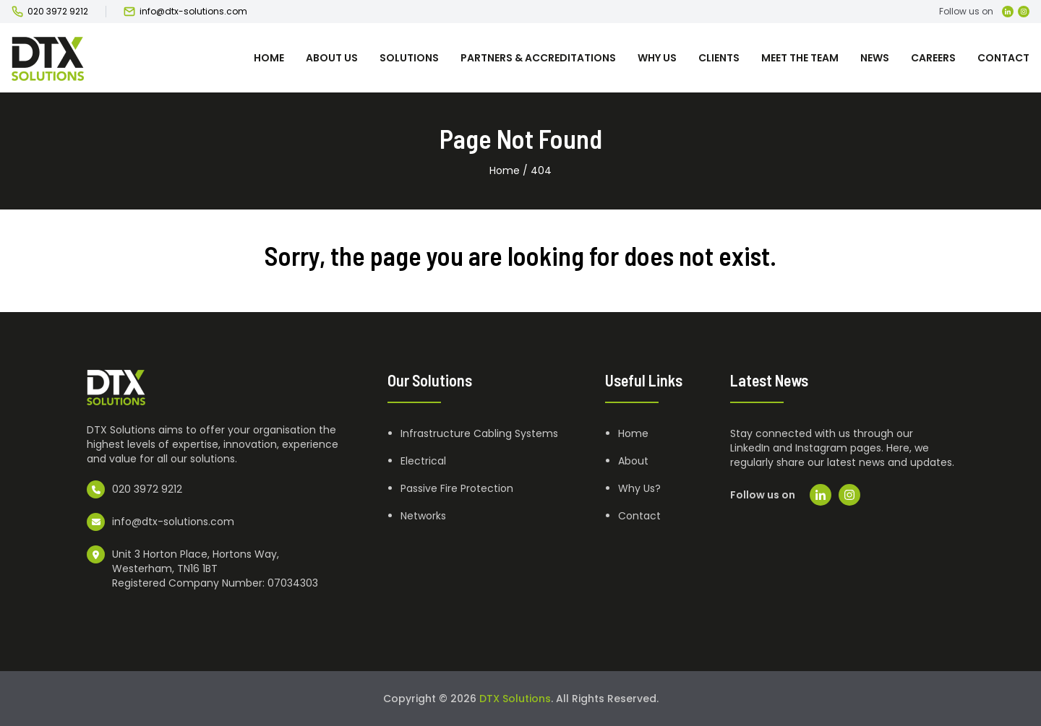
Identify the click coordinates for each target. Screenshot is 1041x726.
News (874, 58)
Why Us (657, 58)
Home (269, 58)
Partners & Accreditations (538, 58)
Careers (933, 58)
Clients (719, 58)
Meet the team (800, 58)
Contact (1003, 58)
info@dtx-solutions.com (193, 11)
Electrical (423, 461)
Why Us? (639, 488)
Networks (423, 516)
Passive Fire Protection (456, 488)
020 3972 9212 (57, 11)
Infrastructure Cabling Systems (479, 433)
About (633, 461)
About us (332, 58)
